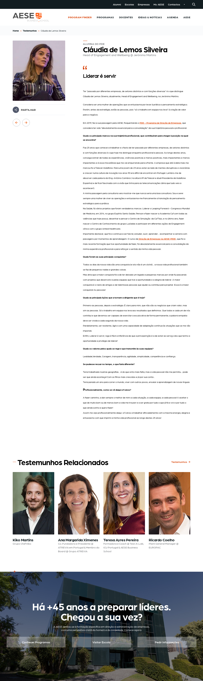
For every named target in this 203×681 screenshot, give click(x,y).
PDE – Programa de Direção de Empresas (160, 122)
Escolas (129, 4)
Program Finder (80, 17)
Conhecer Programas (36, 642)
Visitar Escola (101, 642)
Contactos (174, 4)
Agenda (172, 17)
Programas (105, 17)
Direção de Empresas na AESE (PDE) (157, 238)
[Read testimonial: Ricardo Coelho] (169, 512)
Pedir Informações (167, 642)
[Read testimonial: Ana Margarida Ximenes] (79, 512)
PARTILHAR (28, 109)
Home (16, 30)
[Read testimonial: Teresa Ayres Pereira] (124, 512)
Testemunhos (30, 30)
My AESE (159, 4)
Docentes (126, 17)
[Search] (193, 4)
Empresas (144, 4)
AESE (186, 17)
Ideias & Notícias (150, 17)
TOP (15, 573)
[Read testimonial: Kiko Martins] (33, 512)
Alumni (117, 4)
